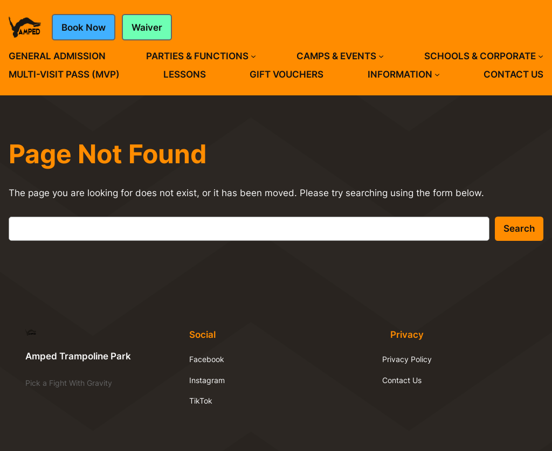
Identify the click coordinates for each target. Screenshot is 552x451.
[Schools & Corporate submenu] (540, 56)
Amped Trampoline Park (78, 356)
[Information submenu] (437, 74)
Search (519, 228)
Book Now (83, 27)
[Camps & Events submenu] (381, 56)
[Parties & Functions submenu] (253, 56)
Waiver (147, 27)
